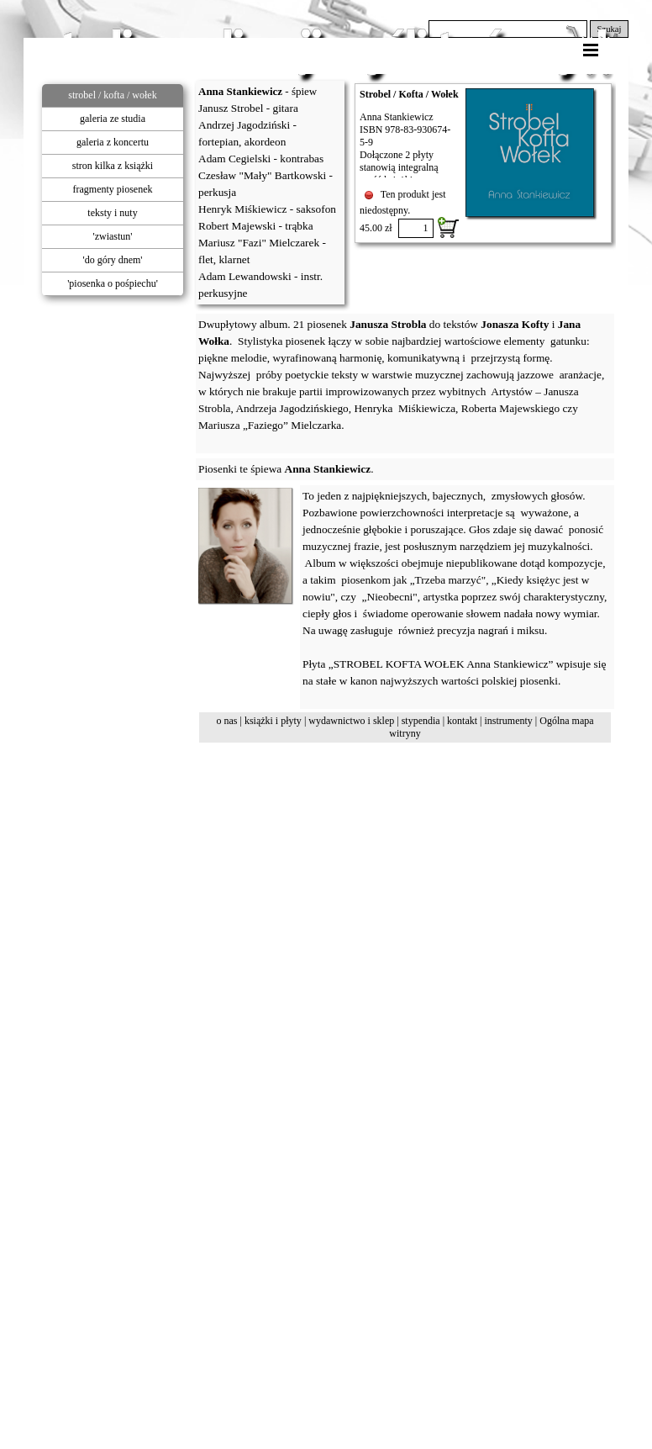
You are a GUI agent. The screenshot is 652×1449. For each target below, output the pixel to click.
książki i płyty (273, 721)
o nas (226, 721)
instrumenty (508, 721)
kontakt (462, 721)
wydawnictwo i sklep (351, 721)
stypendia (421, 721)
